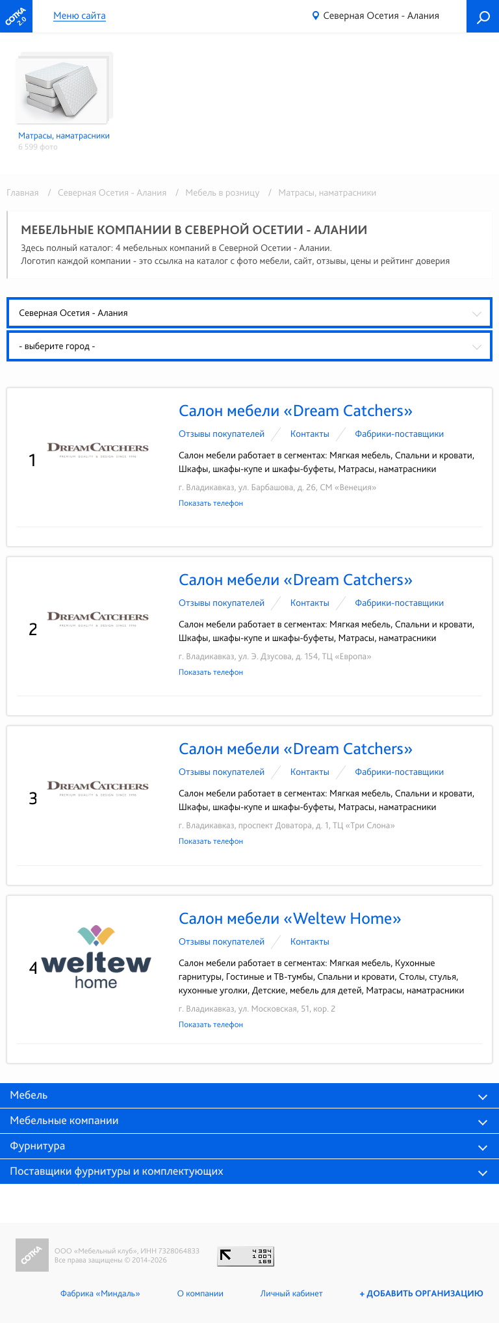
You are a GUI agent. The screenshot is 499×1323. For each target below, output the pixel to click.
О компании (197, 1294)
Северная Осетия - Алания (381, 15)
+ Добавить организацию (420, 1293)
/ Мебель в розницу (215, 192)
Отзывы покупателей (222, 433)
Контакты (309, 433)
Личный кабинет (288, 1294)
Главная (22, 192)
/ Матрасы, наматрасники (319, 192)
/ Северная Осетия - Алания (104, 192)
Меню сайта (79, 15)
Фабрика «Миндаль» (97, 1294)
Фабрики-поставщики (399, 433)
